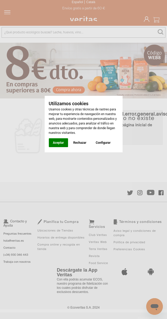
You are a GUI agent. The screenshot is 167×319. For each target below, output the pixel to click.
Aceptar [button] (58, 143)
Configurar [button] (103, 143)
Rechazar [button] (79, 143)
